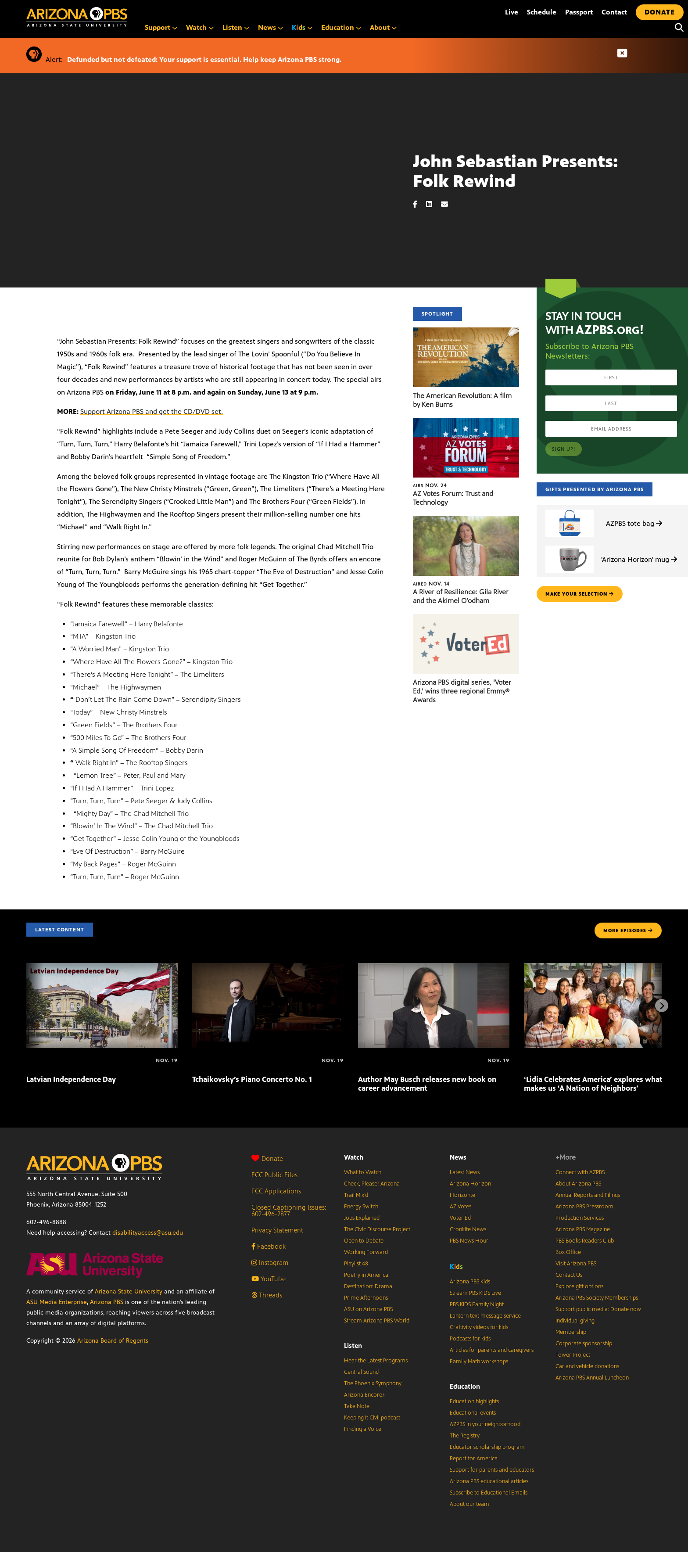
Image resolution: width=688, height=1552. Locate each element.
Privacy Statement (277, 1230)
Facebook (268, 1246)
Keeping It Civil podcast (372, 1417)
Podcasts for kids (470, 1338)
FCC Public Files (274, 1175)
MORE (628, 930)
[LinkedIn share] (433, 204)
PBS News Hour (469, 1240)
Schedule (541, 12)
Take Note (356, 1406)
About (383, 27)
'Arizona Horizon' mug (639, 559)
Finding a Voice (362, 1429)
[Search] (677, 27)
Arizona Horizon (470, 1183)
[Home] (114, 17)
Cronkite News (468, 1229)
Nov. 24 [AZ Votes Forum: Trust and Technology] (430, 485)
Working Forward (366, 1252)
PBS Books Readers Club (584, 1240)
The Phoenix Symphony (372, 1383)
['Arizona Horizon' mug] (569, 546)
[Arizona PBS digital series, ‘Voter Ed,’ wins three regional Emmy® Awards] (466, 618)
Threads (266, 1295)
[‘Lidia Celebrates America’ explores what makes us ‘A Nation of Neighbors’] (599, 967)
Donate (267, 1158)
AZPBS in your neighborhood (485, 1424)
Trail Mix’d (356, 1195)
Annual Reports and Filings (587, 1195)
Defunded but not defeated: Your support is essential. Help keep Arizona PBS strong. (204, 59)
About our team (469, 1504)
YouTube (268, 1279)
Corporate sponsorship (583, 1343)
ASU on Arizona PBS (368, 1309)
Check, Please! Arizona (372, 1183)
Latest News (465, 1172)
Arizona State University (128, 1291)
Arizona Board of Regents (112, 1340)
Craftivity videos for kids (479, 1327)
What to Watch (362, 1172)
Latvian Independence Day (71, 1079)
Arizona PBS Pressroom (584, 1206)
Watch (200, 27)
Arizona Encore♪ (364, 1394)
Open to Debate (363, 1240)
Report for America (474, 1458)
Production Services (579, 1217)
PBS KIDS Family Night (477, 1304)
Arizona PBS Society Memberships (596, 1297)
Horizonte (462, 1195)
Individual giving (575, 1320)
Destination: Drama (368, 1286)
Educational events (473, 1412)
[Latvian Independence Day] (102, 967)
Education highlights (474, 1401)
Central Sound (361, 1372)
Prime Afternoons (366, 1297)
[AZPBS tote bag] (569, 510)
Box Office (568, 1252)
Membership (570, 1332)
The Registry (465, 1435)
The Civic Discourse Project (377, 1229)
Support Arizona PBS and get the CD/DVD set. (151, 411)
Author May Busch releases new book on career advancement (427, 1083)
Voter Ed (460, 1217)
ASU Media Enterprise (56, 1302)
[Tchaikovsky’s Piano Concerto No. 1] (268, 967)
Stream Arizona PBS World (376, 1320)
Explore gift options (579, 1286)
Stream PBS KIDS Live (475, 1293)
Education (341, 27)
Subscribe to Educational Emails (488, 1492)
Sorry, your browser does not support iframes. (206, 205)
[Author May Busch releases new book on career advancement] (433, 967)
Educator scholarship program (487, 1447)
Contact (614, 12)
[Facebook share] (419, 204)
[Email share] (449, 204)
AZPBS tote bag (634, 523)
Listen (235, 27)
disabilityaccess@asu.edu (147, 1232)
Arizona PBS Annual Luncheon (592, 1377)
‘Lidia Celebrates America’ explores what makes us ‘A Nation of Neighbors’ (593, 1083)
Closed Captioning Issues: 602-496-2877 (288, 1210)
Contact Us (568, 1275)
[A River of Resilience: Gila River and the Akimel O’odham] (466, 520)
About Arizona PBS (578, 1183)
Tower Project (572, 1354)
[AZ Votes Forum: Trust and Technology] (466, 422)
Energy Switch (361, 1206)
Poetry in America (366, 1275)
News (270, 27)
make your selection (579, 594)
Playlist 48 (356, 1263)
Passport (579, 12)
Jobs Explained (362, 1217)
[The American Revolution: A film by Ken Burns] (466, 332)
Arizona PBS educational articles (489, 1481)
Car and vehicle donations (587, 1366)
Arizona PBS (106, 1302)
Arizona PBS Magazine (582, 1229)
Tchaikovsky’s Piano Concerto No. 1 (252, 1079)
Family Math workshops (479, 1361)
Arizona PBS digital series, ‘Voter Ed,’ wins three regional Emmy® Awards (462, 691)
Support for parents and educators (492, 1469)
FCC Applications (276, 1191)
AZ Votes (460, 1206)
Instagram (269, 1262)
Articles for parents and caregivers (492, 1350)
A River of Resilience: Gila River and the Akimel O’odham (461, 596)
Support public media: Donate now (598, 1309)
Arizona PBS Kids (470, 1281)
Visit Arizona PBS (575, 1263)
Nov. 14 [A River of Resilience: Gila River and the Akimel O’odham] (431, 584)
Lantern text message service (485, 1315)
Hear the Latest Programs (376, 1360)
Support (161, 27)
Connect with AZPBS (580, 1172)
